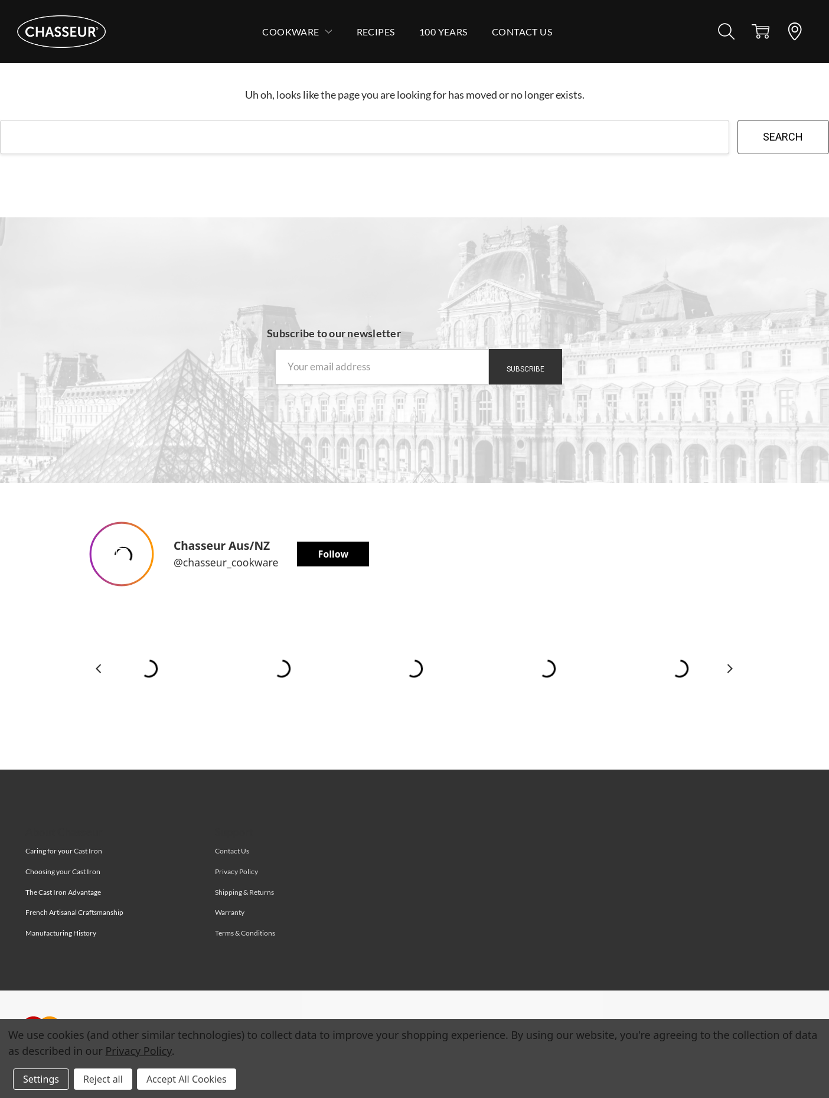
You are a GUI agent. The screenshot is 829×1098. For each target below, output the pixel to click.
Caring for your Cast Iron (63, 850)
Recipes (376, 31)
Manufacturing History (60, 932)
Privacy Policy (139, 1051)
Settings (41, 1079)
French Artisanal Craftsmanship (74, 912)
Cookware (297, 31)
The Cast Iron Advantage (63, 892)
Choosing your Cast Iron (62, 871)
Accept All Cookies (186, 1079)
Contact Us (522, 31)
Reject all (103, 1079)
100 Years (443, 31)
